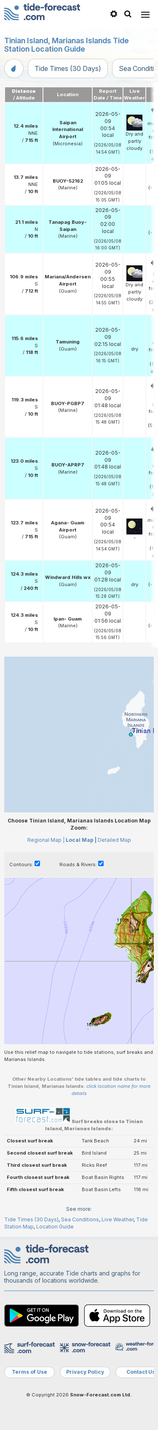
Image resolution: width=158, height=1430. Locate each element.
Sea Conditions (80, 1219)
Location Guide (55, 1226)
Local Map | (81, 840)
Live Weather (118, 1219)
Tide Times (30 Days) (68, 68)
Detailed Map (114, 840)
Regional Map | (45, 840)
